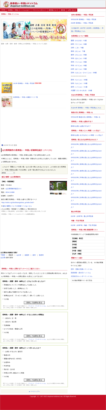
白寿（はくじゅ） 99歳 (79, 69)
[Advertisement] (34, 63)
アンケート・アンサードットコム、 (37, 306)
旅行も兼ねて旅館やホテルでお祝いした (18, 292)
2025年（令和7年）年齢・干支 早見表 (84, 225)
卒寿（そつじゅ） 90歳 (79, 65)
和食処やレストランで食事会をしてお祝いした (20, 285)
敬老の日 (7, 355)
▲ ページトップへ (34, 391)
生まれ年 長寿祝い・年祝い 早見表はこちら (86, 108)
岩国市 (27, 255)
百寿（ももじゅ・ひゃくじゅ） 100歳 (84, 72)
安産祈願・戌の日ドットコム (81, 273)
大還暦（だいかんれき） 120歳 (81, 90)
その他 (6, 299)
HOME (3, 10)
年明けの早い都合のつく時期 (14, 373)
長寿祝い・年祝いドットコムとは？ (19, 10)
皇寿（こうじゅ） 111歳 (79, 87)
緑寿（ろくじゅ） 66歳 (79, 44)
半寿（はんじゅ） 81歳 (79, 58)
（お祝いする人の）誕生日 (13, 351)
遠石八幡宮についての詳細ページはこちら (17, 206)
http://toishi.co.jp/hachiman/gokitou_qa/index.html (17, 202)
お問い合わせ (72, 10)
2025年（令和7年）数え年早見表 (82, 216)
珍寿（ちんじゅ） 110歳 (79, 83)
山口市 (19, 255)
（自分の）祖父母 (10, 322)
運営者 (63, 10)
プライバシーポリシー (39, 10)
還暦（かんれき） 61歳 (79, 40)
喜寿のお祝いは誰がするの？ (81, 126)
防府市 (41, 255)
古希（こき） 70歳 (77, 47)
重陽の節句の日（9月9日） (13, 358)
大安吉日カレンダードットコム (81, 276)
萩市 (34, 255)
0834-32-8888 (10, 192)
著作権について (53, 10)
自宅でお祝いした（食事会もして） (16, 288)
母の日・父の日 (9, 369)
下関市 (3, 255)
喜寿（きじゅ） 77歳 (78, 51)
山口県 (3, 257)
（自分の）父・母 (10, 318)
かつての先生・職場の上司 (13, 329)
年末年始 (7, 366)
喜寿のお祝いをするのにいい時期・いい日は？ (87, 135)
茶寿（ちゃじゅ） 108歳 (79, 80)
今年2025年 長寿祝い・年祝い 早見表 (83, 19)
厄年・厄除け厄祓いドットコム (81, 269)
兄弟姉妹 (7, 325)
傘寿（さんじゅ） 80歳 (79, 55)
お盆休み (7, 362)
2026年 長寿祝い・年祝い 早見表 (82, 23)
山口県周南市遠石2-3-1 (13, 188)
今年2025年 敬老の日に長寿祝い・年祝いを (85, 117)
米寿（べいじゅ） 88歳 (79, 62)
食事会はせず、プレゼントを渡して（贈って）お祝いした (24, 295)
